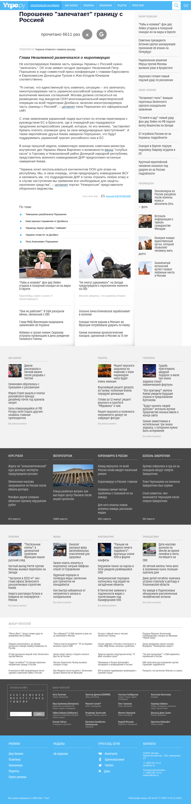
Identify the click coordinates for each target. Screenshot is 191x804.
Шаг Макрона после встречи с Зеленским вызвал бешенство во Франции (72, 672)
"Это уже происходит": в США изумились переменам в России (161, 655)
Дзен (104, 771)
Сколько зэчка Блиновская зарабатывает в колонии (104, 313)
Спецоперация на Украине (45, 5)
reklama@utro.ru (151, 775)
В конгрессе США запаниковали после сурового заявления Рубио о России (26, 672)
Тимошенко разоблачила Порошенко (46, 214)
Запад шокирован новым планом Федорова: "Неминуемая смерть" (158, 645)
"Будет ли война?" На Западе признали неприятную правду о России (27, 663)
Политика (88, 5)
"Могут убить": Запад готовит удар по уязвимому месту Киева (26, 635)
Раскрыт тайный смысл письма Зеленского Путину (113, 635)
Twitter (106, 765)
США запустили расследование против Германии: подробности (160, 663)
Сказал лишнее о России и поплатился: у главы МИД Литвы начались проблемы (117, 645)
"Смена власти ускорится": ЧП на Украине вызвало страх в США (72, 645)
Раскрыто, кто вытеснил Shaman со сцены (162, 671)
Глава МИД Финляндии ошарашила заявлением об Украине (41, 323)
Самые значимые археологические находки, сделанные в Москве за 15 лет (103, 334)
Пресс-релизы (139, 5)
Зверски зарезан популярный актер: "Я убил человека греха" (116, 655)
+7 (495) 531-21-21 (152, 763)
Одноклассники (111, 760)
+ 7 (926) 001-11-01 (152, 773)
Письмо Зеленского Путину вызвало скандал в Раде (70, 663)
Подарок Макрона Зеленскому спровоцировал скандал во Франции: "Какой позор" (160, 636)
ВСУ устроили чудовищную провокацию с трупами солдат (117, 672)
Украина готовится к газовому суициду (55, 49)
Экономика (105, 5)
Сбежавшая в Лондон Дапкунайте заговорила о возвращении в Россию (115, 663)
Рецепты (122, 5)
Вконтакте (107, 754)
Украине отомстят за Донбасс (42, 235)
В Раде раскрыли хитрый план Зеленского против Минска (29, 655)
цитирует (68, 106)
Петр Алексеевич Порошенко (42, 241)
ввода (109, 150)
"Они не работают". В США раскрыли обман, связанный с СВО (41, 313)
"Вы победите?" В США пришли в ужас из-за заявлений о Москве (72, 635)
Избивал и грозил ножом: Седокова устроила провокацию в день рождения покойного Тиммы (44, 336)
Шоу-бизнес (71, 5)
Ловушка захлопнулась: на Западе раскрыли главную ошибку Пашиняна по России (28, 646)
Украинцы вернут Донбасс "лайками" (46, 228)
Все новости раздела (17, 423)
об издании (60, 754)
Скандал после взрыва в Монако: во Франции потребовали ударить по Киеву (104, 323)
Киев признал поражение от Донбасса (47, 221)
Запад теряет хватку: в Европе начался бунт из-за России (71, 655)
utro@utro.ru (149, 765)
